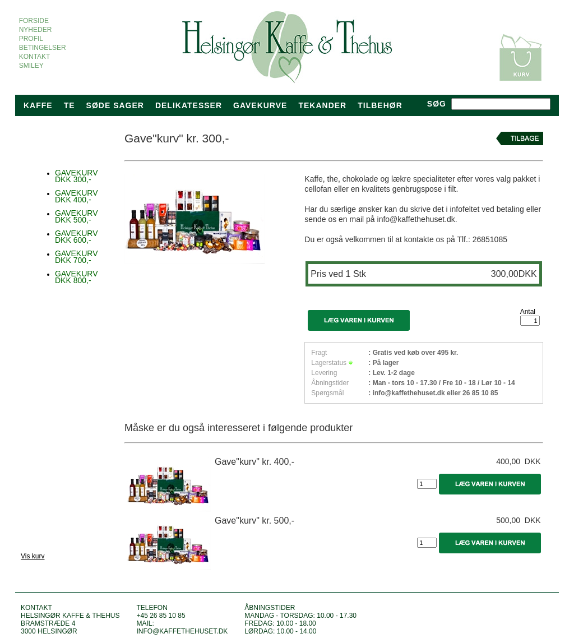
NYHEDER (35, 30)
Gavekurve (260, 105)
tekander (322, 105)
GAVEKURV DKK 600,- (76, 236)
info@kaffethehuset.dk (182, 631)
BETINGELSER (42, 48)
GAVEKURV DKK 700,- (76, 256)
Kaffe (38, 105)
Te (69, 105)
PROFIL (31, 39)
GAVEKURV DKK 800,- (76, 277)
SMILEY (31, 66)
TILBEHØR (380, 105)
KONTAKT (34, 57)
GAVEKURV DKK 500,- (76, 216)
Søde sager (115, 105)
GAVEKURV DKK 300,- (76, 176)
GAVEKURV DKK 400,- (76, 196)
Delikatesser (188, 105)
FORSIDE (34, 21)
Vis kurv (32, 556)
